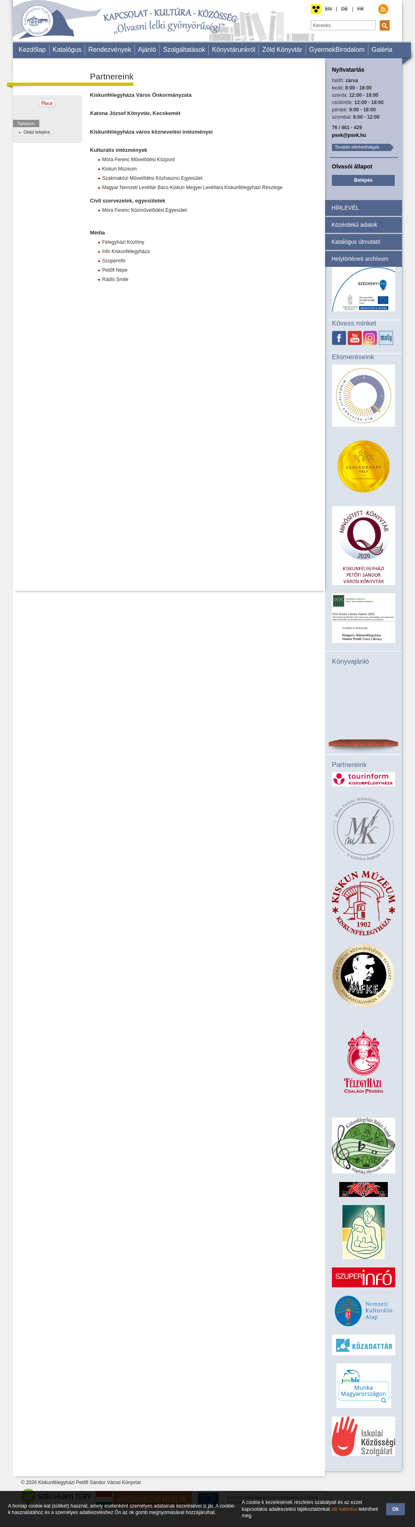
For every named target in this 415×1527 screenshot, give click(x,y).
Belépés (363, 180)
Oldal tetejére (37, 132)
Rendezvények (109, 49)
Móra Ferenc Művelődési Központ (138, 159)
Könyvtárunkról (233, 49)
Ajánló (147, 49)
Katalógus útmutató (356, 242)
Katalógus (67, 49)
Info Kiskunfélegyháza (126, 251)
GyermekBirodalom (337, 49)
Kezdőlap (32, 49)
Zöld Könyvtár (282, 49)
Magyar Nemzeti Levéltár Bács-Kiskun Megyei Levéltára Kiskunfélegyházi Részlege (192, 187)
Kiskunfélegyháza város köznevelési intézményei (151, 132)
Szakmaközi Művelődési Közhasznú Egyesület (152, 178)
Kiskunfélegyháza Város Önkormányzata (141, 95)
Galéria (382, 49)
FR (360, 9)
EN (328, 9)
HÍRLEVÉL (345, 207)
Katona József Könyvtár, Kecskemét (135, 113)
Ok (395, 1509)
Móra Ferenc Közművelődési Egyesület (144, 210)
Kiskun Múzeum (119, 169)
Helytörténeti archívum (360, 259)
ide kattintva (344, 1509)
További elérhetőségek (357, 147)
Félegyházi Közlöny (123, 242)
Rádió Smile (115, 279)
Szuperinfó (113, 261)
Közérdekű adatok (354, 224)
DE (344, 9)
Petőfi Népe (115, 270)
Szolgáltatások (184, 49)
